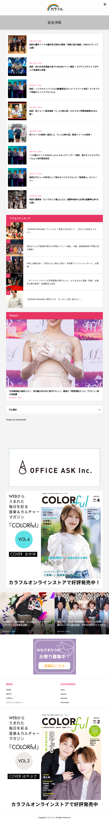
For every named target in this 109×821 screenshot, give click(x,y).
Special (63, 694)
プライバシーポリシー (14, 703)
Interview (64, 698)
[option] (27, 613)
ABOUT (9, 694)
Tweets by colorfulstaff (16, 420)
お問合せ (9, 698)
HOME (8, 690)
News (63, 690)
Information (65, 703)
